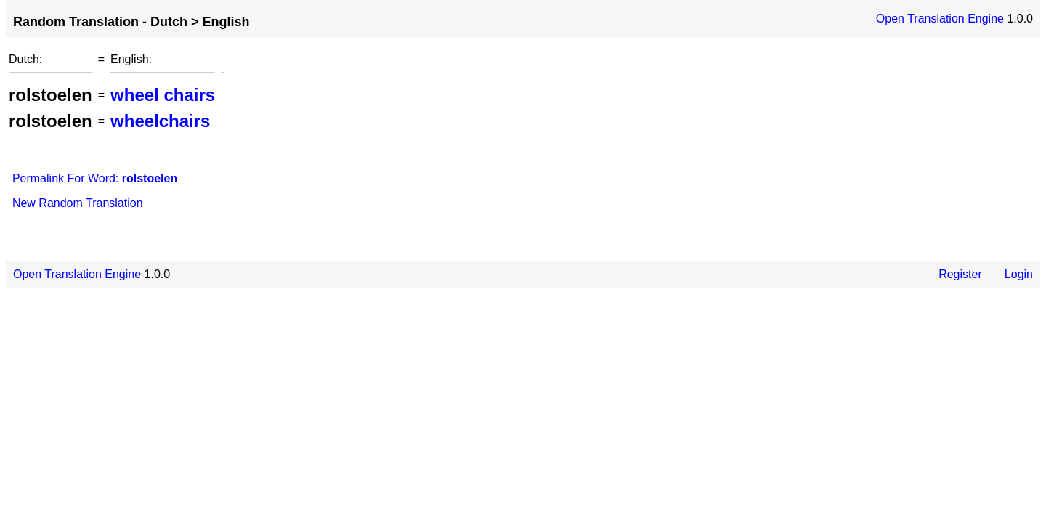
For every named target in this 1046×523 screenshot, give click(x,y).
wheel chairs (162, 95)
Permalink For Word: (94, 178)
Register (960, 274)
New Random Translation (77, 203)
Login (1019, 274)
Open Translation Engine (940, 18)
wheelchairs (160, 121)
